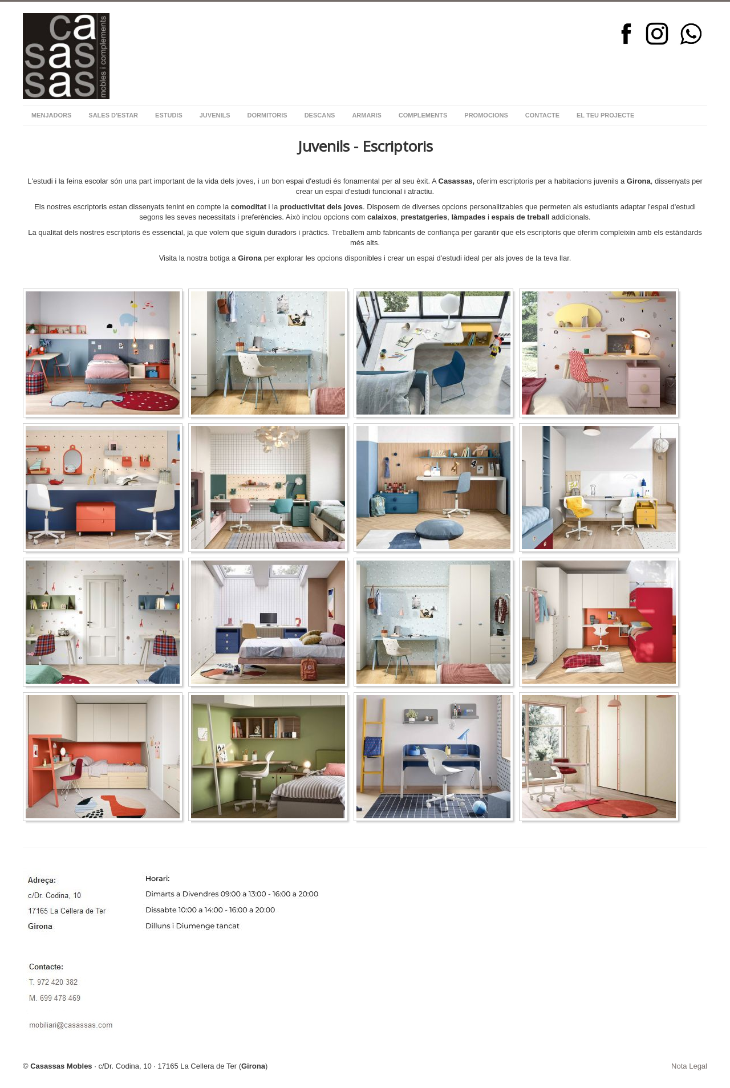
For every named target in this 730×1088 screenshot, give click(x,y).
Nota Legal (689, 1066)
